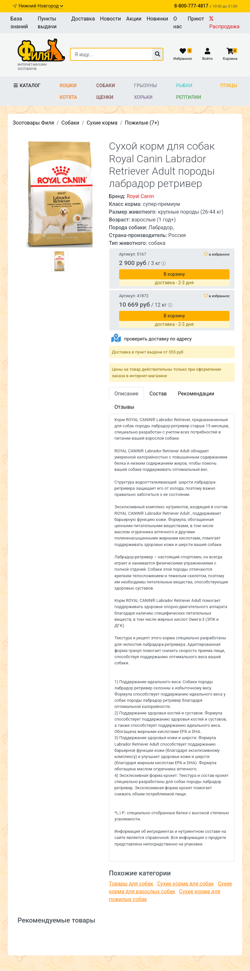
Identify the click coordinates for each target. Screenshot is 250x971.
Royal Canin (140, 196)
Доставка (83, 19)
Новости (110, 19)
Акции (133, 19)
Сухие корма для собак (185, 884)
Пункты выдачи (47, 23)
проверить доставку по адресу (157, 339)
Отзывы (124, 407)
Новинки (157, 19)
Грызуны (145, 85)
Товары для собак (131, 884)
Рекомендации (196, 394)
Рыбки (184, 85)
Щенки (104, 97)
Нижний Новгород (41, 6)
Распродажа (224, 23)
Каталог (26, 85)
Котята (68, 97)
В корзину (174, 274)
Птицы (228, 85)
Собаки (105, 85)
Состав (158, 394)
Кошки (68, 85)
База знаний (19, 23)
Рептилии (188, 97)
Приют (196, 19)
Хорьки (143, 97)
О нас (178, 23)
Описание (127, 394)
